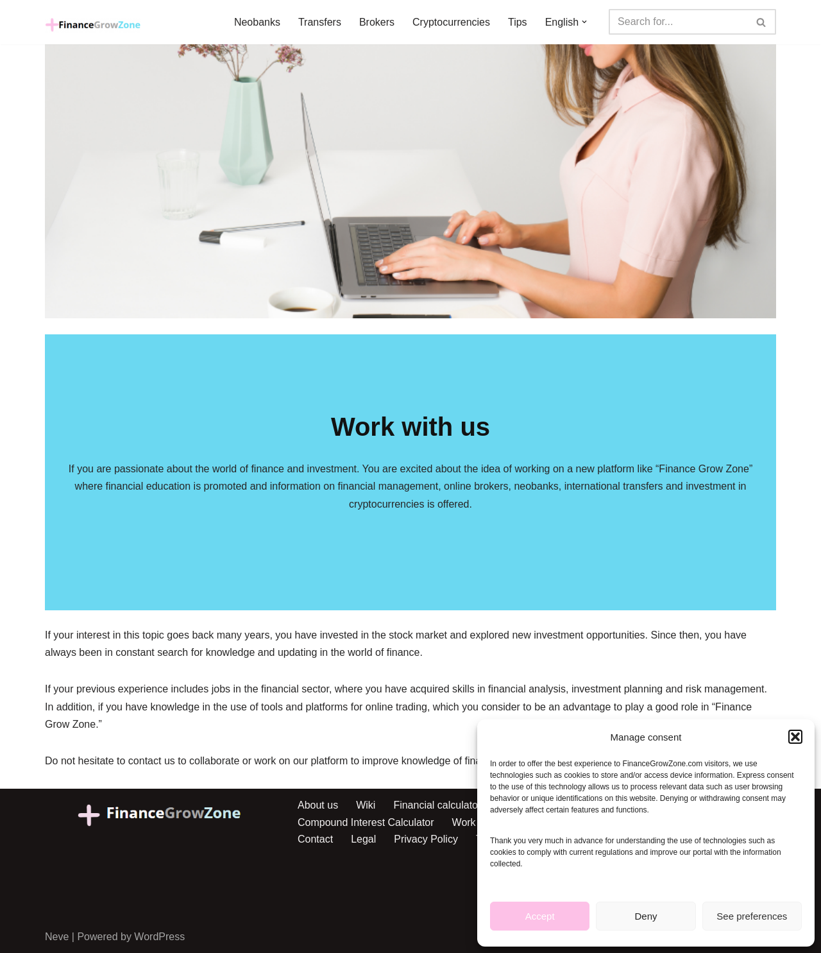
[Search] (678, 22)
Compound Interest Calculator (366, 822)
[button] (795, 736)
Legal (363, 839)
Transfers (319, 22)
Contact (315, 839)
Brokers (376, 22)
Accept (540, 916)
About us (318, 805)
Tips (517, 22)
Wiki (365, 805)
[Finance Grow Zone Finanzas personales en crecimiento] (93, 25)
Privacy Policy (426, 839)
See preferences (751, 916)
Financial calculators (439, 805)
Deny (645, 916)
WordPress (159, 936)
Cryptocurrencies (451, 22)
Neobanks (257, 22)
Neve (57, 936)
